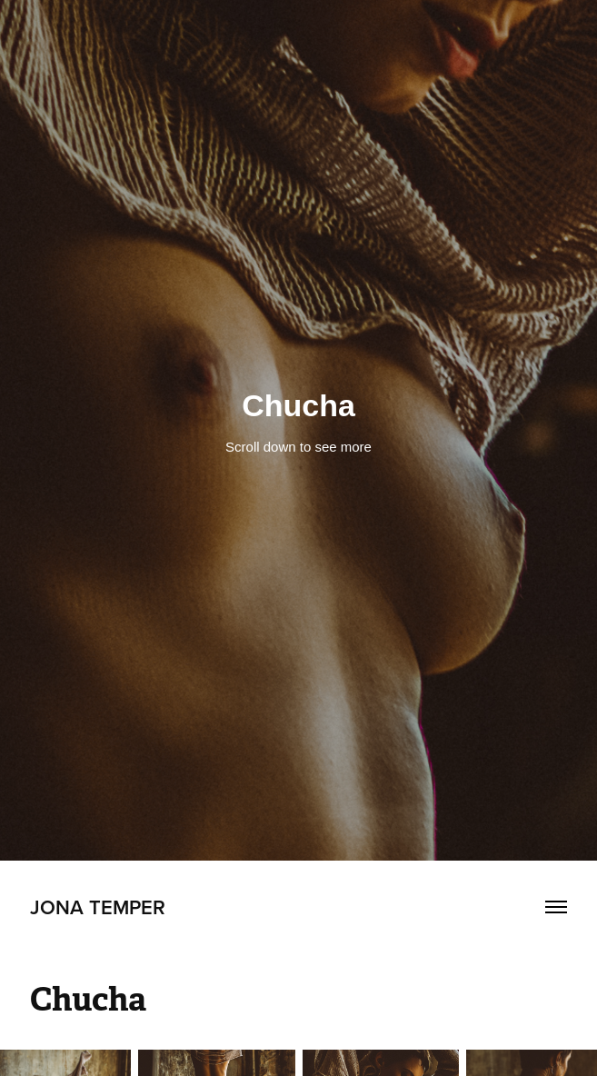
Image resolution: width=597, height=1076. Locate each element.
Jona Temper (97, 907)
